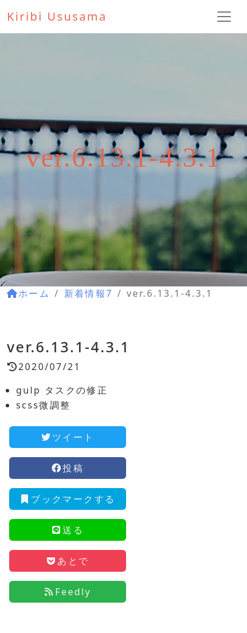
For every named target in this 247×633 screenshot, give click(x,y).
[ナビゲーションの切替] (224, 16)
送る (67, 530)
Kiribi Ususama (57, 16)
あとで (67, 561)
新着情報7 (88, 293)
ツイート (68, 437)
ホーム (28, 293)
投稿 (67, 468)
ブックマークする (67, 499)
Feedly (67, 591)
